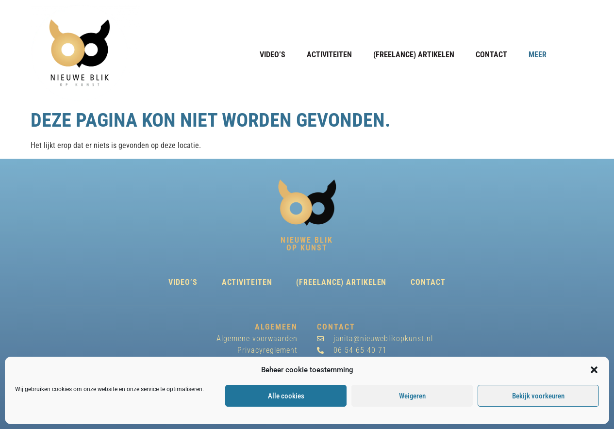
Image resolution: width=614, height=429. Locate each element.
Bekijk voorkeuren (538, 396)
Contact (491, 54)
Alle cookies (286, 396)
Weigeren (412, 396)
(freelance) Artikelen (413, 54)
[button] (594, 370)
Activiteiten (329, 54)
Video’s (272, 54)
